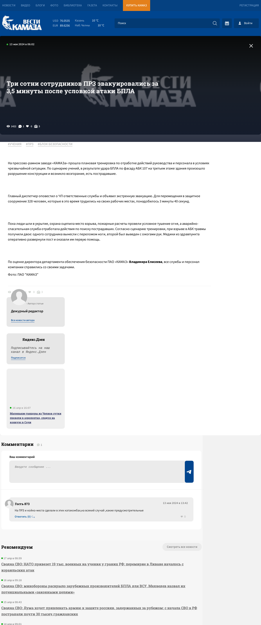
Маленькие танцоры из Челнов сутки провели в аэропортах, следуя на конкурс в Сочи (225, 247)
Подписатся (208, 187)
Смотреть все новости (142, 438)
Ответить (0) (24, 407)
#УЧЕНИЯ (18, 144)
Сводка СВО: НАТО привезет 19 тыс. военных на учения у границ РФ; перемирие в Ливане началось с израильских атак (81, 458)
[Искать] (215, 23)
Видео (25, 5)
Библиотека (73, 5)
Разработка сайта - (244, 612)
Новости (8, 5)
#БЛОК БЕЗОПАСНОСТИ (58, 144)
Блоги (40, 5)
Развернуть (130, 596)
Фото (54, 5)
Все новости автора (212, 149)
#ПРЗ (32, 144)
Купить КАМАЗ (136, 5)
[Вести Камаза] (22, 23)
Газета (92, 5)
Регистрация (249, 5)
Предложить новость (217, 414)
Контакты (110, 5)
